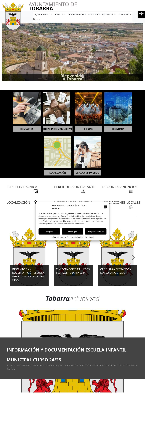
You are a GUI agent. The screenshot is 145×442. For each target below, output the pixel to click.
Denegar (72, 231)
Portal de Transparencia (102, 14)
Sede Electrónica (77, 14)
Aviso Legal (89, 237)
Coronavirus (125, 14)
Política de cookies (58, 237)
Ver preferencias (95, 231)
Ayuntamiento (43, 14)
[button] (141, 14)
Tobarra (60, 14)
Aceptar (49, 231)
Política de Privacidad (75, 237)
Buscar (37, 19)
